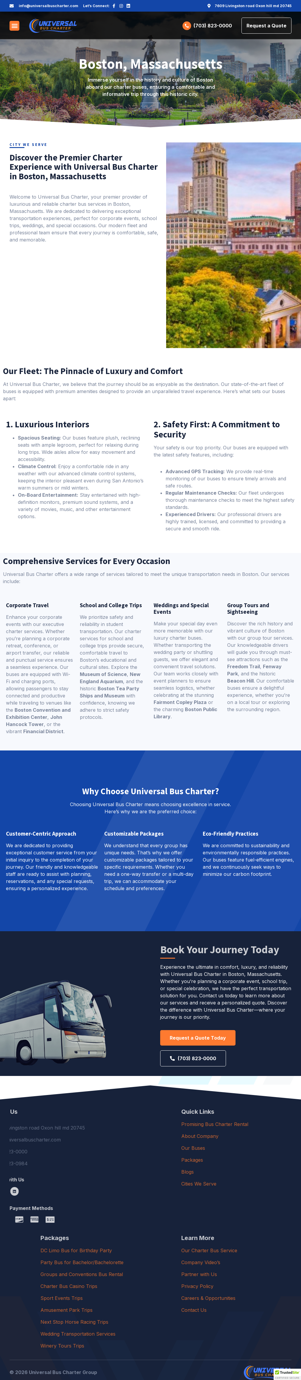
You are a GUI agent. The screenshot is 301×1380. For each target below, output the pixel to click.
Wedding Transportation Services (146, 1334)
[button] (14, 26)
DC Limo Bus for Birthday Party (144, 1250)
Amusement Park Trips (135, 1310)
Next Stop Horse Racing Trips (143, 1322)
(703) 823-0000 (213, 26)
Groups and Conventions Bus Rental (150, 1274)
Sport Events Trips (130, 1298)
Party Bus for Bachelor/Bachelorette (150, 1262)
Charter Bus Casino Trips (137, 1286)
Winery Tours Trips (131, 1346)
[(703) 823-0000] (187, 25)
